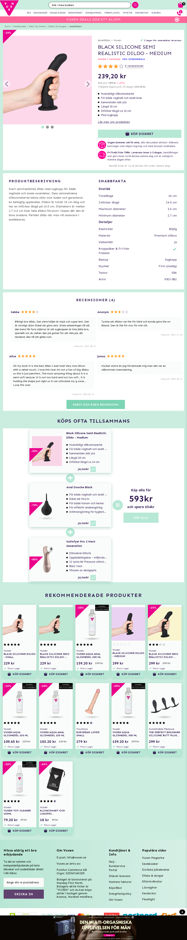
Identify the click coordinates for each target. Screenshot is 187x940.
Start (8, 26)
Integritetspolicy (120, 893)
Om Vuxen (116, 899)
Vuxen (117, 40)
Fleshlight (148, 899)
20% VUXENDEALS (133, 59)
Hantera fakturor (120, 882)
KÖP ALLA (141, 517)
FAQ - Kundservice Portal (117, 866)
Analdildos (76, 26)
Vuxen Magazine (153, 858)
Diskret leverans (119, 876)
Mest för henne (37, 26)
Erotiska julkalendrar (155, 869)
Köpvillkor (115, 888)
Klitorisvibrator (152, 881)
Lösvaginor (149, 887)
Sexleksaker (19, 26)
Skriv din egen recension (96, 404)
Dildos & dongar (57, 26)
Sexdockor (149, 893)
